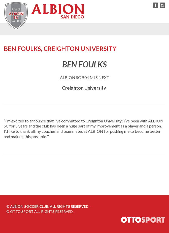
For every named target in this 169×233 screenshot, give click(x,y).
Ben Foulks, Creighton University (60, 48)
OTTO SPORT (21, 211)
